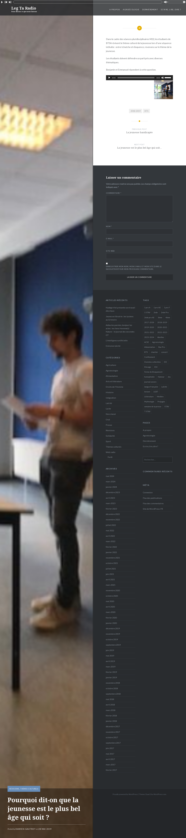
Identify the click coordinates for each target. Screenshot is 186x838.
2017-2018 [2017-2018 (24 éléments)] (149, 322)
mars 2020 (110, 612)
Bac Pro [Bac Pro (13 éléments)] (161, 347)
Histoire (109, 392)
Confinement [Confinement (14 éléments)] (149, 357)
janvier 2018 (111, 721)
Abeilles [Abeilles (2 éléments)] (160, 337)
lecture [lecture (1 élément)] (147, 391)
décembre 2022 (113, 514)
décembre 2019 (113, 628)
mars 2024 (110, 481)
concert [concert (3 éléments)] (164, 352)
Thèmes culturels (29, 789)
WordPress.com (160, 794)
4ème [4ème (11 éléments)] (168, 317)
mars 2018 (110, 710)
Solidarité (110, 436)
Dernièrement (150, 9)
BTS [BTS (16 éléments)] (146, 352)
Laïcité (109, 403)
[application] (139, 77)
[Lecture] (109, 77)
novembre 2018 (113, 683)
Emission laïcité (113, 346)
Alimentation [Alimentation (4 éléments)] (149, 347)
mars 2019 (110, 666)
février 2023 (111, 508)
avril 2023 (110, 498)
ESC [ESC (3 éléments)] (156, 367)
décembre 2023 (113, 492)
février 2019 (111, 672)
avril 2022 (110, 536)
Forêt (110, 457)
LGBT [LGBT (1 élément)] (155, 391)
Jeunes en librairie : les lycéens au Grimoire (119, 318)
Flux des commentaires (153, 503)
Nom (109, 226)
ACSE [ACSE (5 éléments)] (146, 342)
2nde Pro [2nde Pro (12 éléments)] (165, 312)
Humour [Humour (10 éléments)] (161, 377)
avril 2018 (110, 704)
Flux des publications (152, 498)
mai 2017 (110, 754)
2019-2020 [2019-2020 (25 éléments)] (149, 327)
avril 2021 (110, 579)
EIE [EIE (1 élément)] (165, 362)
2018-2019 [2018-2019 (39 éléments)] (162, 322)
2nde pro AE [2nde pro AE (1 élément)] (149, 317)
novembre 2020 (113, 590)
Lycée (108, 408)
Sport (108, 441)
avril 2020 (110, 606)
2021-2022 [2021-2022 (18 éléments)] (149, 332)
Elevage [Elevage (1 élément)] (147, 367)
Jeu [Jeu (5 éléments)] (169, 377)
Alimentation (112, 376)
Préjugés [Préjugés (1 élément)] (161, 401)
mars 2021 (110, 585)
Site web (110, 251)
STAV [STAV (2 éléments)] (166, 406)
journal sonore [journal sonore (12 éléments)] (150, 382)
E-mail (110, 239)
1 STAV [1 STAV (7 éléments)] (147, 312)
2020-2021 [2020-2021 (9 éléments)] (162, 327)
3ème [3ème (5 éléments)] (160, 317)
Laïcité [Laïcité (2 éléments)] (164, 387)
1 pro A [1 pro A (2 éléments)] (147, 307)
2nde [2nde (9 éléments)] (156, 312)
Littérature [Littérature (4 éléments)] (149, 396)
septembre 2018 (113, 694)
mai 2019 (110, 655)
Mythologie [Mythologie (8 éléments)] (149, 401)
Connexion (148, 492)
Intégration (111, 398)
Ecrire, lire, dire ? (171, 9)
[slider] (136, 77)
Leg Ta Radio (24, 9)
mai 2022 (110, 530)
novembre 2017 (113, 732)
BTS (146, 111)
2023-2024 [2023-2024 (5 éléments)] (149, 337)
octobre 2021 (112, 563)
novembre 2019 (113, 634)
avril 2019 (110, 661)
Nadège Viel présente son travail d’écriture (120, 309)
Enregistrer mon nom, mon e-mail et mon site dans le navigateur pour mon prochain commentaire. (134, 267)
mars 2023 (110, 503)
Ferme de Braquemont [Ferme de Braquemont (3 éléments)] (153, 372)
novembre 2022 (113, 519)
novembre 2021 (113, 557)
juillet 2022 (111, 525)
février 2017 (111, 770)
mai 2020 (110, 601)
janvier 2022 (111, 552)
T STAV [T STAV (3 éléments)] (147, 411)
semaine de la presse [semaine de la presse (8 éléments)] (152, 406)
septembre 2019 (113, 645)
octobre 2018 (112, 688)
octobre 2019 (112, 639)
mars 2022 (110, 541)
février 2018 (111, 715)
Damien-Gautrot (25, 829)
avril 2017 (110, 759)
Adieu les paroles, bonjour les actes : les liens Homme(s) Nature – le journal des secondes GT (120, 330)
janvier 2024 (111, 487)
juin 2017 (110, 748)
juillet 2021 (111, 568)
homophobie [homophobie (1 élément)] (149, 377)
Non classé (111, 414)
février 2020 (111, 617)
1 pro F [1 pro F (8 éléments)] (167, 307)
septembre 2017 (113, 743)
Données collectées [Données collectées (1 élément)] (152, 362)
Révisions (14, 789)
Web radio (110, 452)
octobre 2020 (112, 596)
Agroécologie (131, 9)
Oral (108, 419)
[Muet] (162, 77)
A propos (114, 9)
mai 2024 (110, 476)
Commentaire (113, 193)
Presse (109, 425)
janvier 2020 (111, 623)
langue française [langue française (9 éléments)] (151, 387)
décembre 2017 (113, 726)
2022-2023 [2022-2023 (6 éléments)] (162, 332)
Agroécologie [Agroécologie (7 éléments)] (158, 342)
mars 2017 (110, 764)
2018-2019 (135, 111)
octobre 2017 (112, 737)
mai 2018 (110, 699)
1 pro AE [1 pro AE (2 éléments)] (157, 307)
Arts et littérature (114, 381)
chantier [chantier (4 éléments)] (154, 352)
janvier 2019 (111, 677)
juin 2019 (110, 650)
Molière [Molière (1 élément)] (160, 396)
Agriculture (111, 365)
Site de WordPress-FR (153, 509)
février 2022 (111, 547)
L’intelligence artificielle (117, 340)
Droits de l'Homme (114, 387)
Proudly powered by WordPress (125, 794)
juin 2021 (110, 574)
